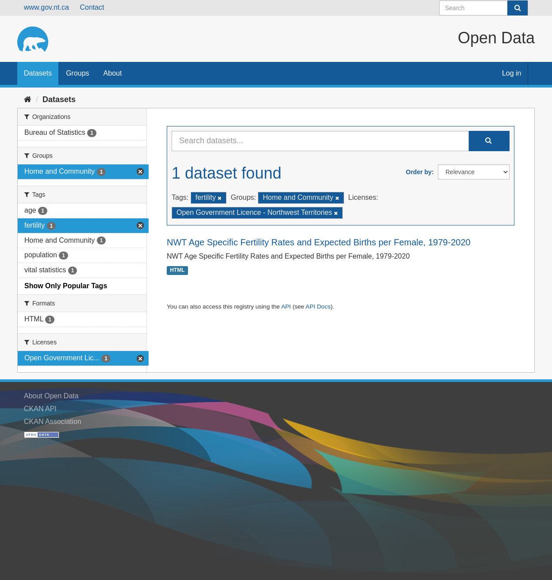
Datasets (38, 73)
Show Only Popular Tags (65, 286)
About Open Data (51, 396)
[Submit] (517, 7)
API (286, 306)
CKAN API (40, 408)
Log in (511, 73)
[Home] (27, 99)
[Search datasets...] (320, 141)
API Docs (318, 306)
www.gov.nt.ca (46, 7)
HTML (177, 270)
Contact (92, 7)
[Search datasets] (483, 7)
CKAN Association (52, 421)
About (113, 73)
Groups (77, 73)
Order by (419, 172)
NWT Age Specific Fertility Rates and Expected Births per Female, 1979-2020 (319, 242)
